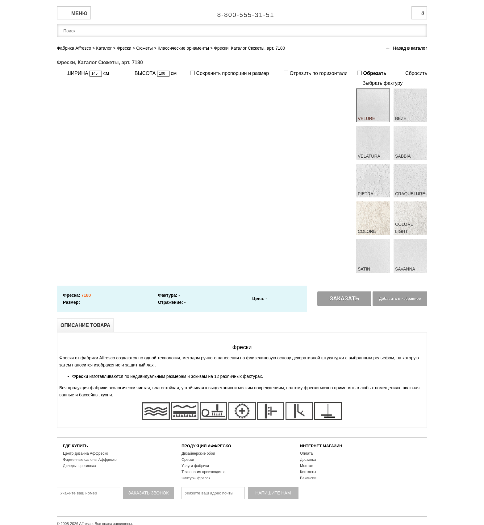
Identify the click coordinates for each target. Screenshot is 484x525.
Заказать (344, 299)
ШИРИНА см (87, 73)
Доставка (308, 459)
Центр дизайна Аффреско (85, 453)
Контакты (308, 472)
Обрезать (371, 73)
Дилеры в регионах (79, 466)
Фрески (188, 459)
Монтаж (307, 466)
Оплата (306, 453)
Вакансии (308, 478)
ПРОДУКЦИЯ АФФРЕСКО (206, 446)
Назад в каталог (410, 48)
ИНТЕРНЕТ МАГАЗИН (321, 446)
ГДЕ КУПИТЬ (75, 446)
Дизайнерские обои (198, 453)
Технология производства (204, 472)
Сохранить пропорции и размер (229, 73)
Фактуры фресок (196, 478)
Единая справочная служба (242, 12)
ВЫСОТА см (156, 73)
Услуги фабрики (195, 466)
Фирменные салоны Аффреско (90, 459)
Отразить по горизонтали (316, 73)
